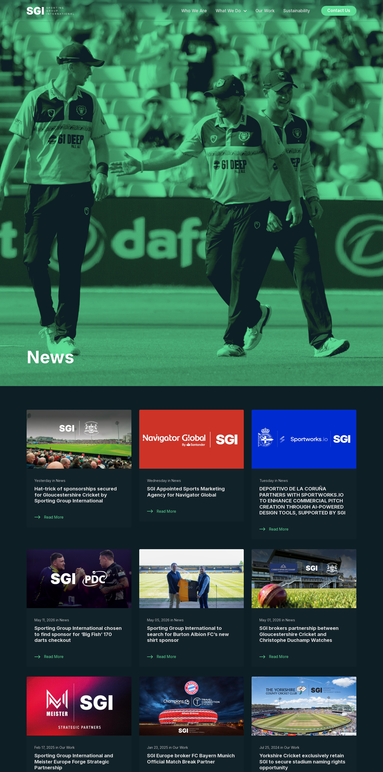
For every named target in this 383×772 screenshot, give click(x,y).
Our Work (265, 10)
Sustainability (296, 10)
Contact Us (338, 10)
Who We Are (194, 10)
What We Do (228, 10)
